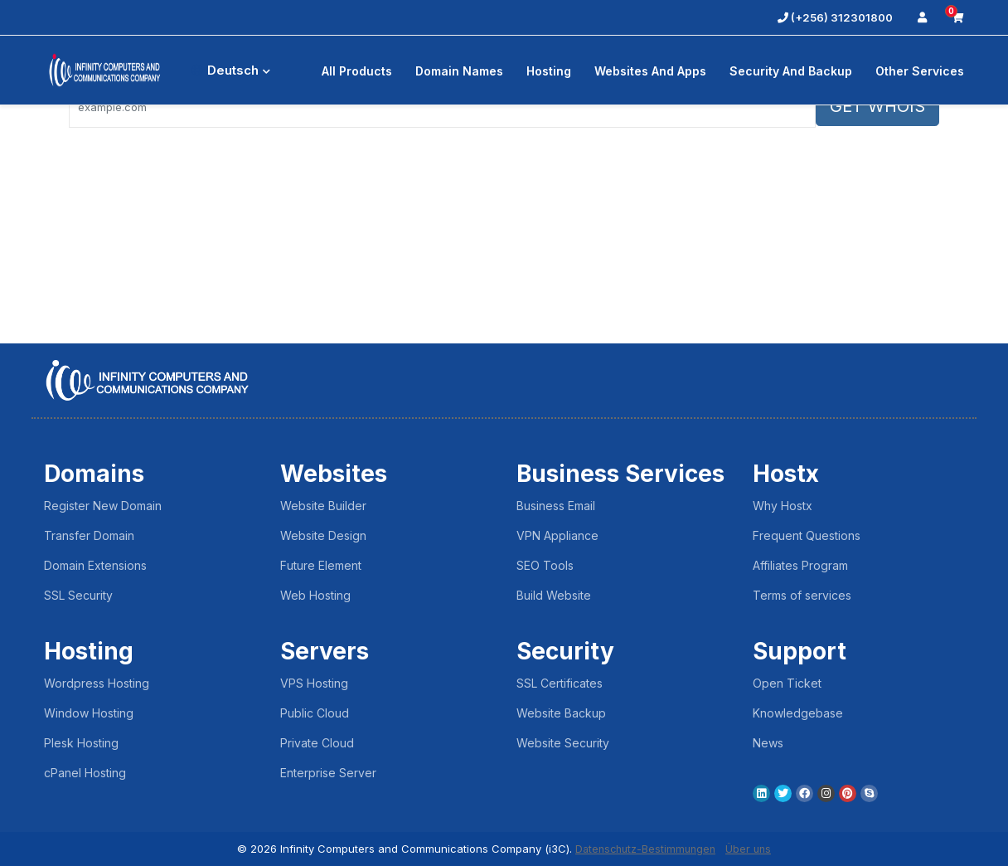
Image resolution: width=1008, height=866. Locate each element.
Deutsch (230, 70)
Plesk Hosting (81, 743)
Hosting (548, 71)
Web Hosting (315, 595)
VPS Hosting (314, 683)
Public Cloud (314, 713)
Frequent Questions (806, 535)
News (768, 743)
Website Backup (561, 713)
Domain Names (459, 71)
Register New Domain (103, 506)
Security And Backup (790, 71)
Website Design (323, 535)
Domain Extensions (95, 565)
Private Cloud (317, 743)
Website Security (562, 743)
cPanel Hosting (85, 773)
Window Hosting (88, 713)
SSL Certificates (559, 683)
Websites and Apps (650, 71)
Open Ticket (787, 683)
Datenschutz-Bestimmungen (644, 848)
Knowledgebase (798, 713)
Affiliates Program (800, 565)
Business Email (555, 506)
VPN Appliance (557, 535)
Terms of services (802, 595)
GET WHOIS (877, 106)
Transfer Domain (89, 535)
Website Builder (323, 506)
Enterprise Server (328, 773)
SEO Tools (545, 565)
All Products (357, 71)
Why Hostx (782, 506)
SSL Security (78, 595)
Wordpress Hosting (96, 683)
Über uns (751, 848)
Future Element (320, 565)
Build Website (553, 595)
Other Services (919, 71)
